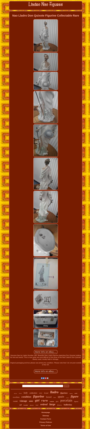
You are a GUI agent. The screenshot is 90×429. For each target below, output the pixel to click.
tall (20, 405)
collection (33, 393)
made (76, 393)
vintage (23, 401)
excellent (16, 397)
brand (46, 393)
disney (71, 393)
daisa (15, 393)
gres (57, 401)
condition (26, 396)
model (15, 401)
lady (26, 393)
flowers (59, 405)
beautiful (26, 405)
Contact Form (45, 419)
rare (44, 400)
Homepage (46, 412)
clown (20, 393)
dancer (32, 405)
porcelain (66, 400)
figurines (64, 393)
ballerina (68, 404)
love (54, 397)
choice (67, 397)
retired (44, 404)
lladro (54, 392)
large (52, 404)
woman (52, 401)
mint (31, 401)
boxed (48, 397)
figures (76, 401)
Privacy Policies (45, 422)
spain (61, 396)
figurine (38, 396)
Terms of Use (46, 425)
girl (37, 400)
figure (74, 396)
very (40, 393)
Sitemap (45, 416)
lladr (37, 405)
